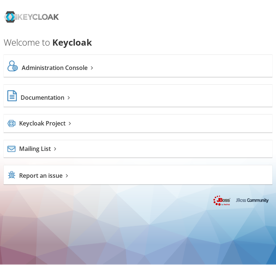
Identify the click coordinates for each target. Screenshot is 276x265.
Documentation (38, 97)
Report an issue (37, 176)
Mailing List (31, 149)
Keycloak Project (39, 123)
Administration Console (50, 68)
